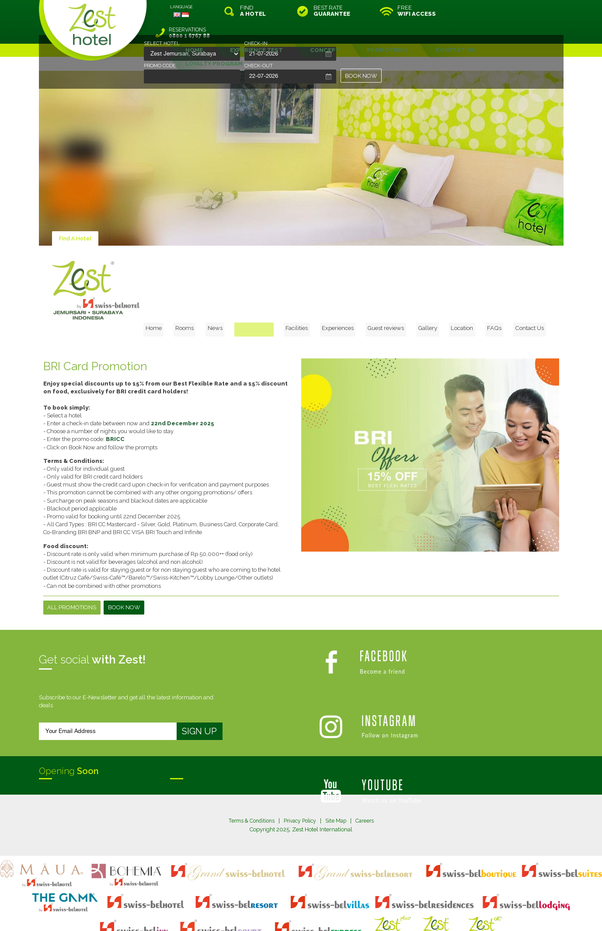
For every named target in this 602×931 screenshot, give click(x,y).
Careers (369, 785)
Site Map (339, 785)
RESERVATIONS (503, 11)
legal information (305, 906)
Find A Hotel (76, 216)
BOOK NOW (361, 76)
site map (272, 906)
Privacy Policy (300, 785)
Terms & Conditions (248, 785)
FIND (253, 11)
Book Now (124, 571)
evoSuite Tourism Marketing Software (273, 914)
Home (197, 243)
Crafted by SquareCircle (351, 914)
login (334, 906)
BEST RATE (331, 11)
